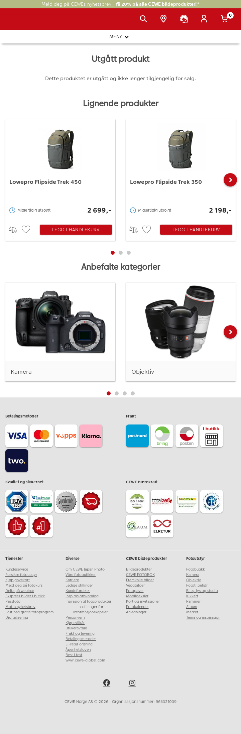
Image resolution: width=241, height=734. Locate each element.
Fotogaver (135, 590)
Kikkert (192, 596)
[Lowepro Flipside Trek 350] (181, 168)
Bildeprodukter (139, 569)
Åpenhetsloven (78, 649)
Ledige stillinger (79, 585)
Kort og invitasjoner (143, 601)
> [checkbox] (15, 230)
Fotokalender (137, 606)
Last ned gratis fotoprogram (29, 612)
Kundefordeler (78, 590)
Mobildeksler (137, 596)
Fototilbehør (197, 585)
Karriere (72, 580)
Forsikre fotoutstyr (21, 574)
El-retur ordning (79, 644)
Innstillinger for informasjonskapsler (90, 609)
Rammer (193, 601)
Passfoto (12, 601)
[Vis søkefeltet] (144, 19)
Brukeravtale (76, 628)
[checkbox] (27, 229)
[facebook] (107, 684)
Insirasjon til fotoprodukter (88, 601)
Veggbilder (135, 585)
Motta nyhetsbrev (20, 606)
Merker (192, 612)
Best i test (74, 654)
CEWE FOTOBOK (140, 574)
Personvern (75, 617)
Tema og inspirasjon (203, 617)
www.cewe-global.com (85, 660)
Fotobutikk (195, 569)
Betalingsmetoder (81, 638)
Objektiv (193, 580)
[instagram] (133, 684)
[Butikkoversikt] (164, 19)
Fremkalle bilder (140, 580)
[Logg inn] (205, 19)
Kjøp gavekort (17, 580)
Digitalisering (16, 617)
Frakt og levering (80, 633)
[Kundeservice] (185, 19)
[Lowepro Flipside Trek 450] (60, 168)
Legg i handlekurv (76, 229)
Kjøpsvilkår (75, 622)
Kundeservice (16, 569)
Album (191, 606)
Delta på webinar (19, 590)
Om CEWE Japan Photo (85, 569)
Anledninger (136, 612)
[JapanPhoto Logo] (19, 22)
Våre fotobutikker (81, 574)
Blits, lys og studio (202, 590)
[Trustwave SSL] (42, 502)
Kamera (192, 574)
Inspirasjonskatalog (82, 596)
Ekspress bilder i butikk (25, 596)
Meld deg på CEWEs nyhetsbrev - (120, 4)
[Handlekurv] (225, 19)
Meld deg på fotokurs (23, 585)
